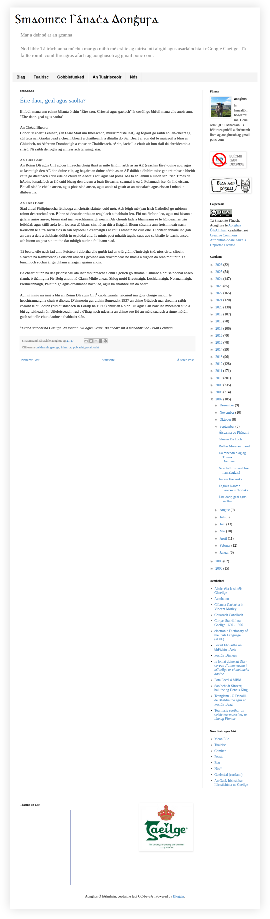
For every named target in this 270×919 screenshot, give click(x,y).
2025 (220, 272)
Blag (20, 77)
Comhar (220, 751)
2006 (220, 561)
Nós (134, 77)
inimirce (66, 347)
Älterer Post (185, 360)
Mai (223, 531)
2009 (220, 385)
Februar (225, 545)
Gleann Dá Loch (230, 439)
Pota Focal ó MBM (228, 680)
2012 (220, 364)
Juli (223, 517)
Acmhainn (221, 599)
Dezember (227, 405)
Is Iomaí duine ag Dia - (231, 668)
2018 (220, 321)
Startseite (108, 360)
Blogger (178, 896)
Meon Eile (221, 739)
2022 (220, 293)
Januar (225, 552)
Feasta (219, 757)
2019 (220, 314)
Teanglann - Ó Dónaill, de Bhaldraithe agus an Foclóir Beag (230, 700)
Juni (223, 524)
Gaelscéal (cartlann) (228, 775)
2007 (220, 399)
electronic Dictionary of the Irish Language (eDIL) (231, 635)
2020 (220, 307)
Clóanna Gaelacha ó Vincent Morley (228, 607)
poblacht (78, 347)
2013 (220, 357)
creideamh (42, 347)
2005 (220, 568)
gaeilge (54, 347)
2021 (220, 300)
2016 (220, 335)
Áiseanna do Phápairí (234, 432)
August (225, 510)
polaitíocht (92, 347)
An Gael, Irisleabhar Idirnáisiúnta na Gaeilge (231, 783)
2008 (220, 392)
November (227, 412)
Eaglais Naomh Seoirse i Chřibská (233, 488)
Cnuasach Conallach (228, 615)
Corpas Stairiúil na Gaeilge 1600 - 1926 (228, 623)
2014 (220, 349)
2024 (220, 279)
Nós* (218, 769)
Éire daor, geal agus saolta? (53, 100)
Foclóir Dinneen (225, 655)
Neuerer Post (30, 360)
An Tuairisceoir (106, 77)
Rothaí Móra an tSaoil (234, 446)
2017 (220, 328)
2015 (220, 342)
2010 (220, 378)
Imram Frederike (230, 479)
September (227, 426)
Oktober (226, 419)
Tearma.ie (230, 715)
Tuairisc (41, 77)
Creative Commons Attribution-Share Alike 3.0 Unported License (229, 240)
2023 (220, 286)
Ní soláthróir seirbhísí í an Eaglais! (234, 470)
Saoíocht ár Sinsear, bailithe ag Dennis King (231, 688)
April (224, 538)
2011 (219, 371)
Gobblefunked (70, 77)
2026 (220, 265)
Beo (217, 763)
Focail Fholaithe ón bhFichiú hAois (228, 647)
